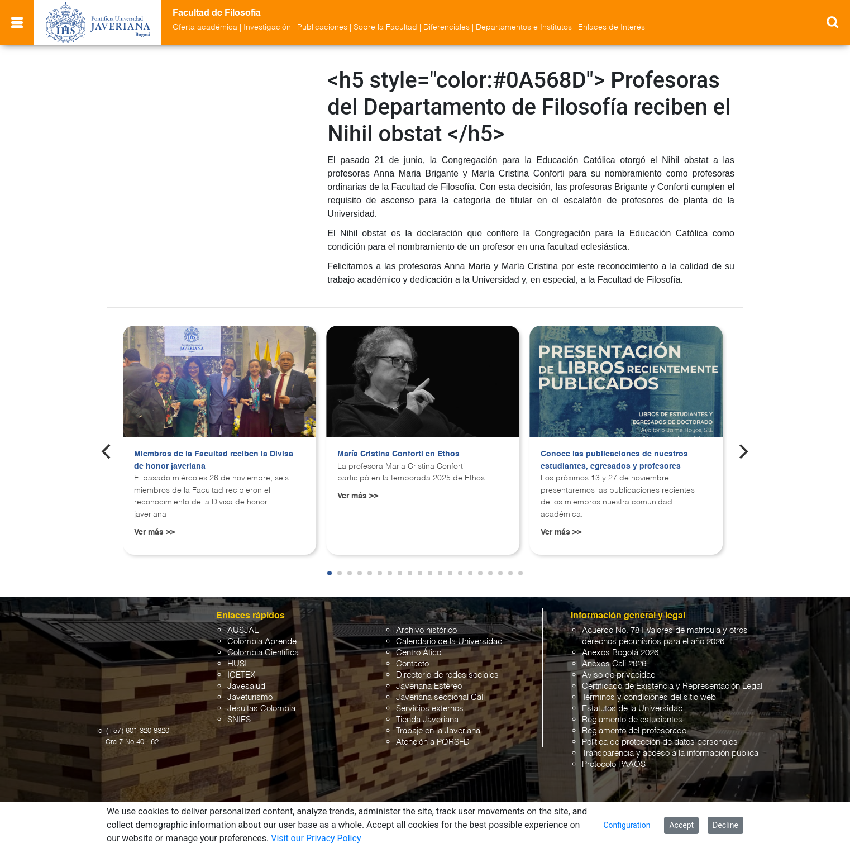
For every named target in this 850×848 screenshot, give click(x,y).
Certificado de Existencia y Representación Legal (672, 686)
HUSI (237, 664)
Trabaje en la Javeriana (438, 731)
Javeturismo (250, 697)
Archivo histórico (426, 630)
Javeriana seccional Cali (440, 697)
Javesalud (246, 686)
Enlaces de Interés (611, 27)
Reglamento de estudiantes (632, 720)
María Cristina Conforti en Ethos (398, 454)
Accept (681, 825)
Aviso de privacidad (619, 675)
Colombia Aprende (262, 641)
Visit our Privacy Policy (316, 838)
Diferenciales (446, 27)
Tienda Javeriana (427, 720)
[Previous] (107, 451)
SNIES (239, 720)
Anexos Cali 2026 (614, 664)
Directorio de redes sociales (447, 675)
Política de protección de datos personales (660, 742)
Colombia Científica (263, 653)
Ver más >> (154, 532)
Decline (725, 825)
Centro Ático (418, 653)
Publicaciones (322, 27)
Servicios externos (430, 708)
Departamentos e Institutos (524, 27)
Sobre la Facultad (385, 27)
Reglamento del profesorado (634, 731)
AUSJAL (243, 630)
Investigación (267, 27)
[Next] (742, 451)
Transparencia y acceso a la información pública (670, 753)
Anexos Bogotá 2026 (620, 653)
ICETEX (241, 675)
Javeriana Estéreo (429, 686)
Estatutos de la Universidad (632, 708)
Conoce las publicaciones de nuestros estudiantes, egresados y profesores (614, 460)
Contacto (412, 664)
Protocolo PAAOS (614, 764)
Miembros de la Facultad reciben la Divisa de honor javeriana (213, 460)
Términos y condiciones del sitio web (649, 697)
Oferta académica (205, 27)
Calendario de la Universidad (449, 641)
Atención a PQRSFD (433, 742)
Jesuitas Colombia (261, 708)
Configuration (626, 825)
